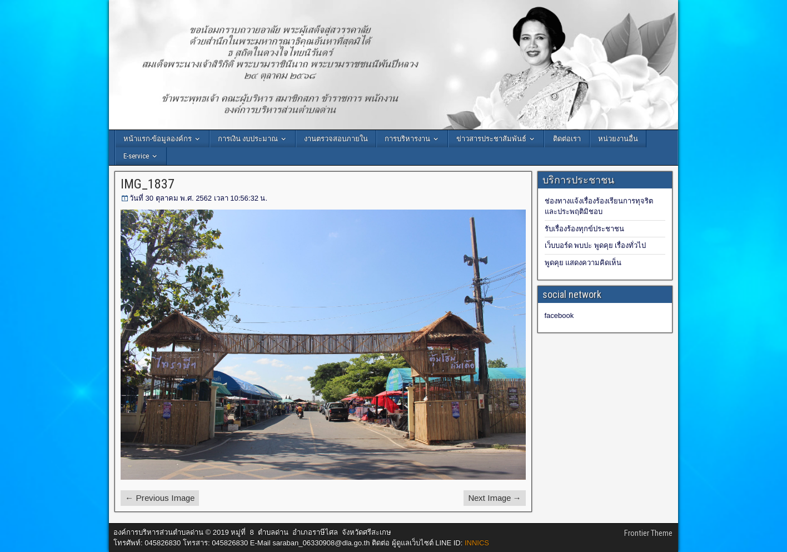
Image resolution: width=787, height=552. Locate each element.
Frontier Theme (648, 533)
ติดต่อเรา (567, 139)
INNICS (477, 543)
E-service (136, 156)
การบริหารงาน (407, 139)
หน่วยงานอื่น (618, 139)
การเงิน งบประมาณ (248, 139)
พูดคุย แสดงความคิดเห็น (583, 262)
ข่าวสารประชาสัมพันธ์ (491, 139)
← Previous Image (160, 498)
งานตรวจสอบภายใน (336, 139)
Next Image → (494, 498)
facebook (559, 315)
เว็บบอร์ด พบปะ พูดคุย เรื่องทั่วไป (595, 245)
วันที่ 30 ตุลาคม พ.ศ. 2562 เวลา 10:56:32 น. (198, 198)
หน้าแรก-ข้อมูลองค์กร (157, 139)
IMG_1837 (148, 184)
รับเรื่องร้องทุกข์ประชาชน (584, 229)
